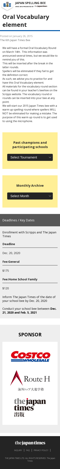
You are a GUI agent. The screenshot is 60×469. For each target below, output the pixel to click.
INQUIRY (18, 450)
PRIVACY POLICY (41, 450)
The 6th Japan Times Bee (15, 40)
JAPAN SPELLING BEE (30, 3)
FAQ (28, 450)
